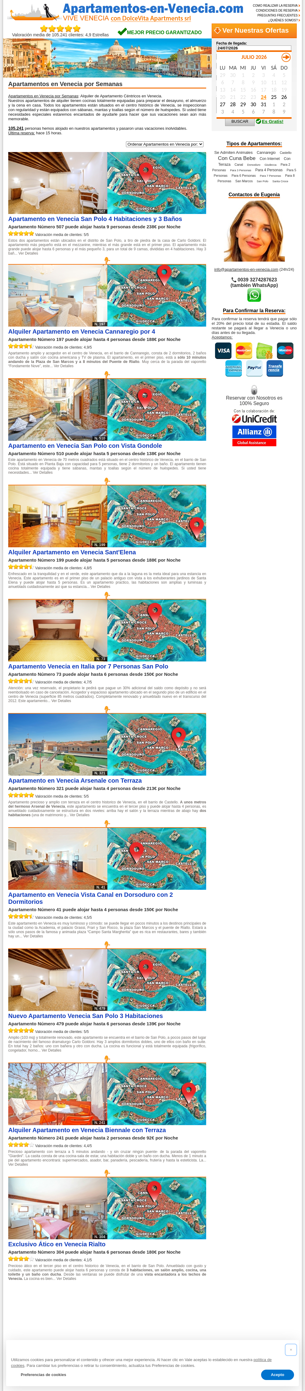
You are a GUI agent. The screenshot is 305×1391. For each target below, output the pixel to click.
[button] (291, 1350)
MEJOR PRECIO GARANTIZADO (164, 32)
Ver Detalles (28, 253)
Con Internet (270, 159)
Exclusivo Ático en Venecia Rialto (57, 1244)
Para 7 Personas (270, 175)
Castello (286, 152)
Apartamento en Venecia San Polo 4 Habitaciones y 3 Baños (95, 219)
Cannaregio (266, 152)
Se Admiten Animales (233, 152)
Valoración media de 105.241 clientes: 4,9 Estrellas (60, 32)
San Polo (262, 181)
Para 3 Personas (240, 170)
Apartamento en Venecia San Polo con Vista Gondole (85, 445)
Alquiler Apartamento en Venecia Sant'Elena (72, 552)
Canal (239, 164)
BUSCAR (240, 121)
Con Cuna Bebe (236, 158)
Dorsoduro (253, 164)
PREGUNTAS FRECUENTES (277, 15)
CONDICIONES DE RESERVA (277, 10)
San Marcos (244, 181)
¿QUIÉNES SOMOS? (283, 20)
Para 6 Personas (243, 175)
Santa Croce (280, 181)
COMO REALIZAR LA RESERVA (275, 5)
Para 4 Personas (268, 170)
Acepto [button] (277, 1374)
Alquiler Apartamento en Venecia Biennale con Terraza (87, 1130)
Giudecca (270, 164)
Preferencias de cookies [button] (43, 1374)
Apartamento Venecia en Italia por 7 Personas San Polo (88, 666)
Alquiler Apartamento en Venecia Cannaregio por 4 (81, 331)
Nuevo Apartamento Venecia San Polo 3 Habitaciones (85, 1015)
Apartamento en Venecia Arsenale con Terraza (75, 780)
